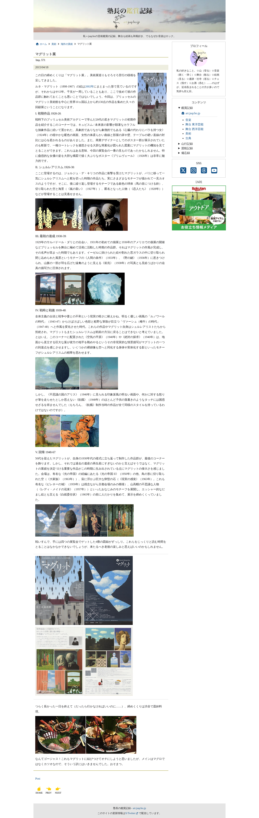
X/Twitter (130, 813)
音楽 (188, 119)
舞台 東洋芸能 (194, 124)
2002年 (89, 86)
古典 (188, 138)
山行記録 (187, 143)
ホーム (41, 44)
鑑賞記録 (187, 107)
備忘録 (185, 152)
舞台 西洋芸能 (194, 129)
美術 (53, 44)
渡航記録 (187, 148)
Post (37, 778)
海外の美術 (67, 44)
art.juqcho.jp (190, 113)
